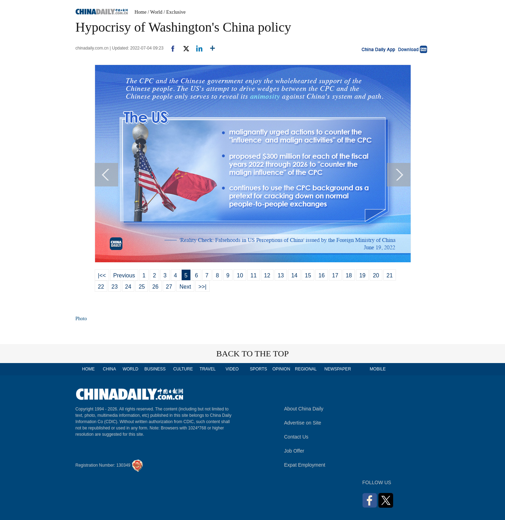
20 (376, 275)
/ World (155, 12)
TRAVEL (208, 369)
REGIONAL (306, 369)
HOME (88, 369)
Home (141, 12)
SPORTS (258, 369)
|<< (102, 275)
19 (362, 275)
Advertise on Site (302, 423)
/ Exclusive (175, 12)
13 (281, 275)
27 (169, 287)
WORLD (131, 369)
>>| (202, 287)
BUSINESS (155, 369)
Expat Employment (304, 465)
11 (253, 275)
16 (321, 275)
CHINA (109, 369)
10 (240, 275)
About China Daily (303, 409)
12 (267, 275)
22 (101, 287)
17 (335, 275)
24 (128, 287)
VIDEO (231, 369)
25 (142, 287)
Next (185, 287)
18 (349, 275)
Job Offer (294, 451)
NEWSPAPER (337, 369)
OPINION (281, 369)
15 (308, 275)
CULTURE (183, 369)
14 (294, 275)
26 (155, 287)
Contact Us (296, 437)
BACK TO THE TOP (252, 353)
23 (115, 287)
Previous (124, 275)
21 (389, 275)
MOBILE (377, 369)
